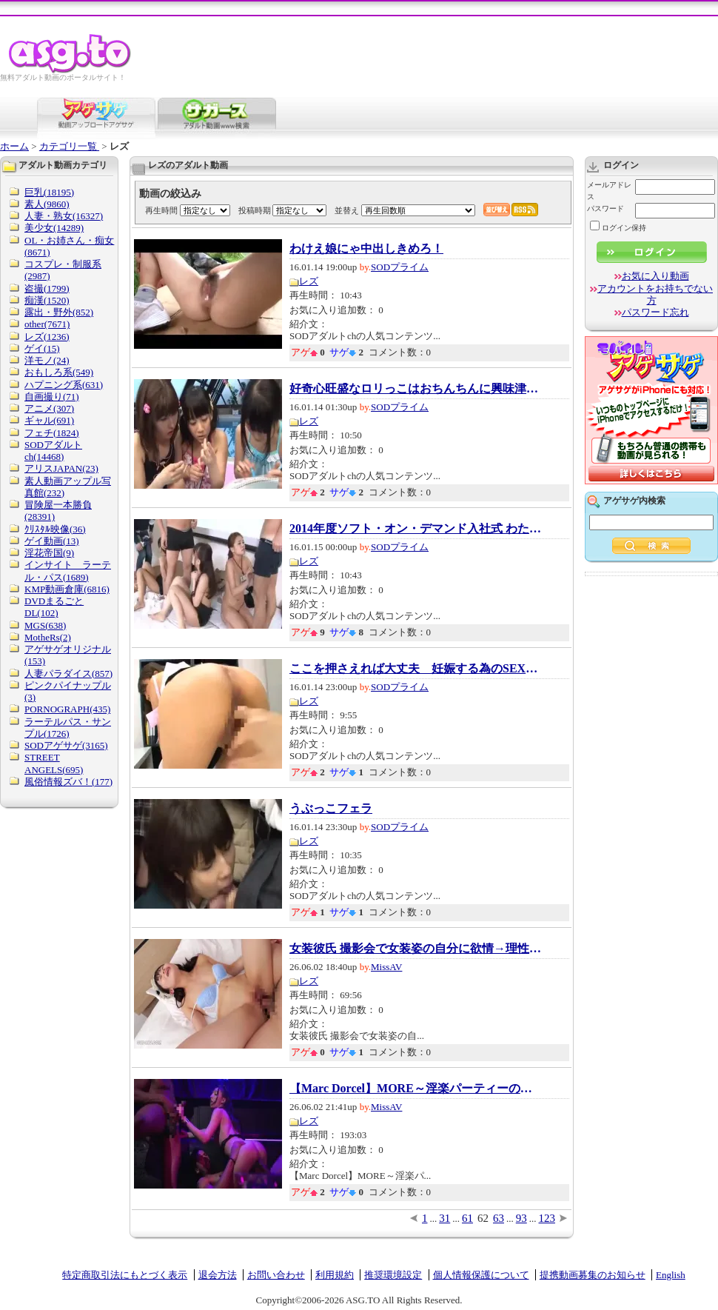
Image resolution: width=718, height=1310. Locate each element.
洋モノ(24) (47, 360)
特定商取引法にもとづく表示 (124, 1274)
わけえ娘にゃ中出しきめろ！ (366, 249)
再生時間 (161, 210)
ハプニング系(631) (63, 384)
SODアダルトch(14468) (53, 450)
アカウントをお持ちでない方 (655, 294)
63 (498, 1218)
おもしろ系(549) (58, 372)
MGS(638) (45, 625)
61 (467, 1218)
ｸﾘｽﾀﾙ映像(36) (55, 529)
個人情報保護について (481, 1274)
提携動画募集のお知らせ (592, 1274)
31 (444, 1218)
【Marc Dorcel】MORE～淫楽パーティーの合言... (415, 1089)
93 (521, 1218)
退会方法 (217, 1274)
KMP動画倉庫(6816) (67, 589)
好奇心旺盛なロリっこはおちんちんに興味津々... (415, 389)
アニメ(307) (49, 408)
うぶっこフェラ (330, 809)
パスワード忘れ (655, 312)
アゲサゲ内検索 (634, 500)
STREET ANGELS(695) (53, 763)
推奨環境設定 (393, 1274)
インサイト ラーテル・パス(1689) (67, 570)
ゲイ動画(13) (51, 541)
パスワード (605, 208)
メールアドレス (609, 191)
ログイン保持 (618, 228)
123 (547, 1218)
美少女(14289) (54, 227)
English (670, 1274)
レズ (308, 281)
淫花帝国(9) (49, 552)
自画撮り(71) (51, 396)
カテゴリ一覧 (69, 146)
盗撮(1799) (47, 288)
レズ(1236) (47, 336)
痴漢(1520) (47, 300)
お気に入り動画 (655, 275)
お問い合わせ (276, 1274)
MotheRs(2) (47, 637)
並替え (347, 210)
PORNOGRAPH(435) (67, 709)
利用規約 (334, 1274)
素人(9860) (47, 204)
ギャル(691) (49, 420)
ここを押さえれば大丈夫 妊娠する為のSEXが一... (415, 669)
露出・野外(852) (58, 312)
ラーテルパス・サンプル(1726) (67, 727)
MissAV (386, 966)
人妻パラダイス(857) (68, 673)
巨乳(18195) (49, 192)
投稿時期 (254, 210)
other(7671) (47, 324)
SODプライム (400, 267)
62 (483, 1218)
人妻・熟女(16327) (63, 215)
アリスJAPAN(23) (61, 468)
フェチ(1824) (51, 432)
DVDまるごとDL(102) (54, 606)
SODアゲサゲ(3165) (66, 745)
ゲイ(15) (42, 348)
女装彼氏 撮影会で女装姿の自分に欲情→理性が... (415, 949)
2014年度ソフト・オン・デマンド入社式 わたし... (415, 529)
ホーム (14, 146)
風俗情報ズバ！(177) (68, 781)
